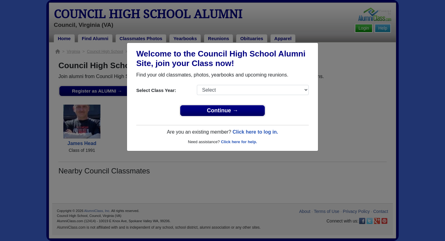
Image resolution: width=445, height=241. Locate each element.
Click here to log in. (255, 132)
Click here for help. (239, 141)
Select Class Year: (156, 90)
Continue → (222, 110)
